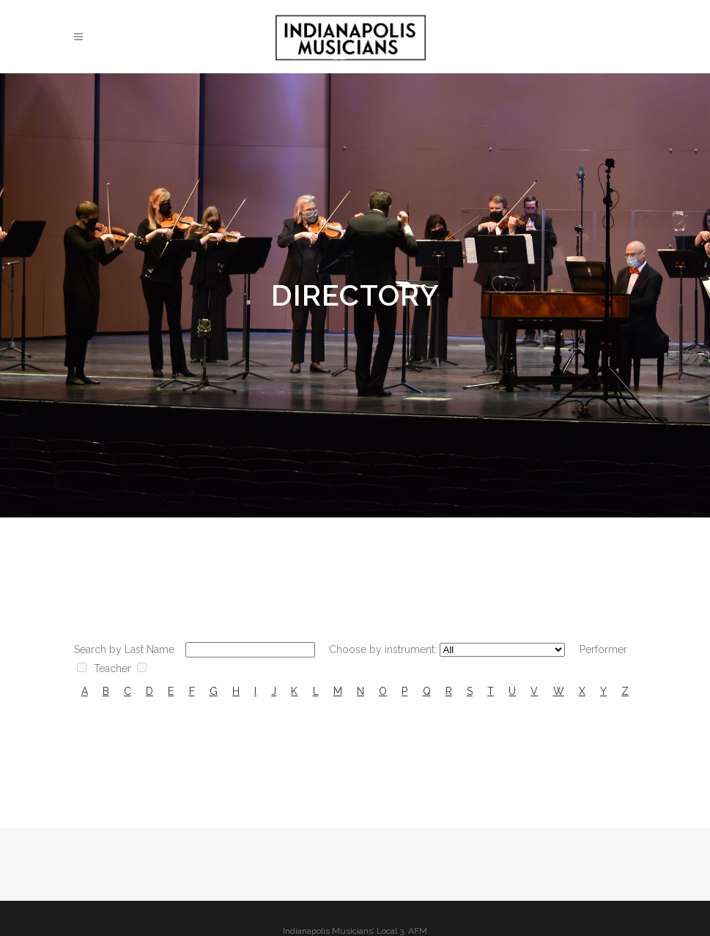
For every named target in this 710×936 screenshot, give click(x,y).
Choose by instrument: (383, 649)
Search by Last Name (124, 649)
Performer (603, 649)
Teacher (112, 668)
